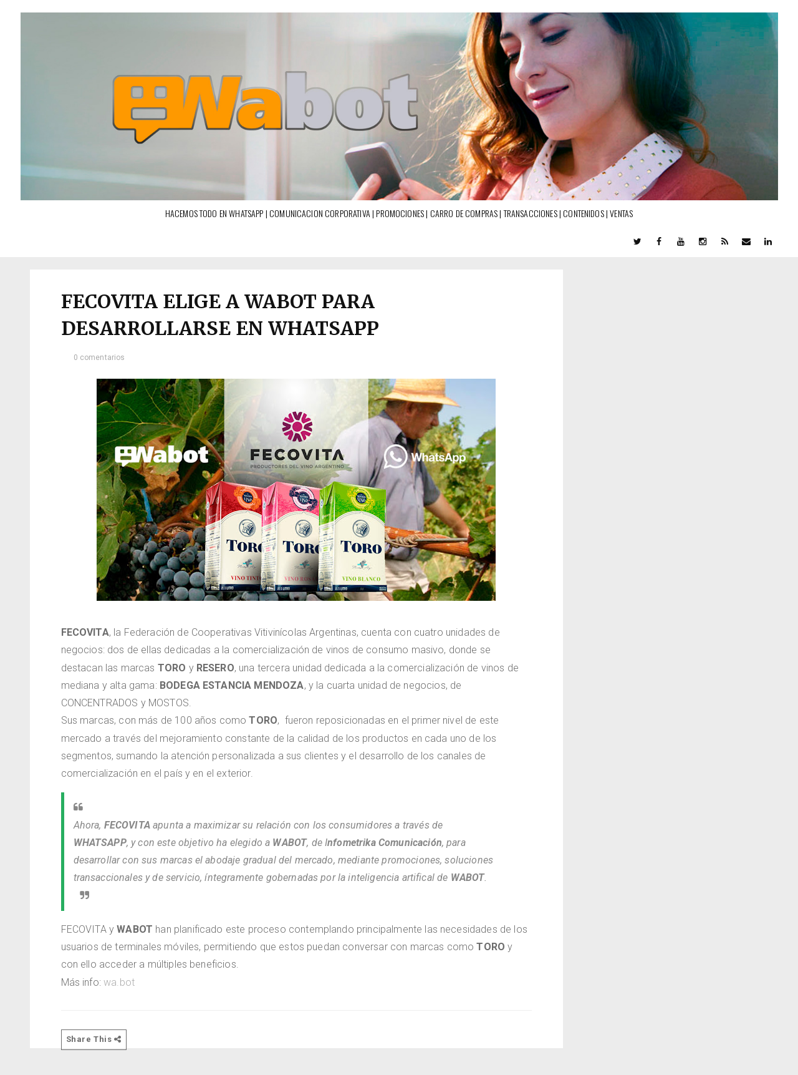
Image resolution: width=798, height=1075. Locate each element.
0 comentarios (99, 357)
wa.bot (120, 982)
